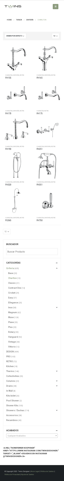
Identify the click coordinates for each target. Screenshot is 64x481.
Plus (10, 327)
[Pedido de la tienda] (15, 36)
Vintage (12, 342)
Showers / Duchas (15, 410)
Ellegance (13, 302)
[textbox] (32, 436)
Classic (12, 283)
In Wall (9, 391)
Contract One (14, 288)
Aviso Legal (35, 471)
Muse (11, 317)
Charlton (8, 75)
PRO (8, 356)
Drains (9, 386)
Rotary (11, 332)
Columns (10, 381)
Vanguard (13, 337)
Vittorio (12, 346)
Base (10, 273)
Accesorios (12, 415)
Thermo (10, 371)
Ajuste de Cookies (27, 474)
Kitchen (10, 366)
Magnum (12, 312)
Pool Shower (12, 400)
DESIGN (10, 351)
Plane (11, 322)
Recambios (12, 420)
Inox (10, 307)
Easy (10, 297)
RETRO (22, 75)
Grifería (16, 75)
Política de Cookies (47, 471)
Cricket (11, 293)
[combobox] (32, 436)
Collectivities (12, 376)
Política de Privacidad (12, 474)
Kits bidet (11, 395)
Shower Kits (12, 405)
